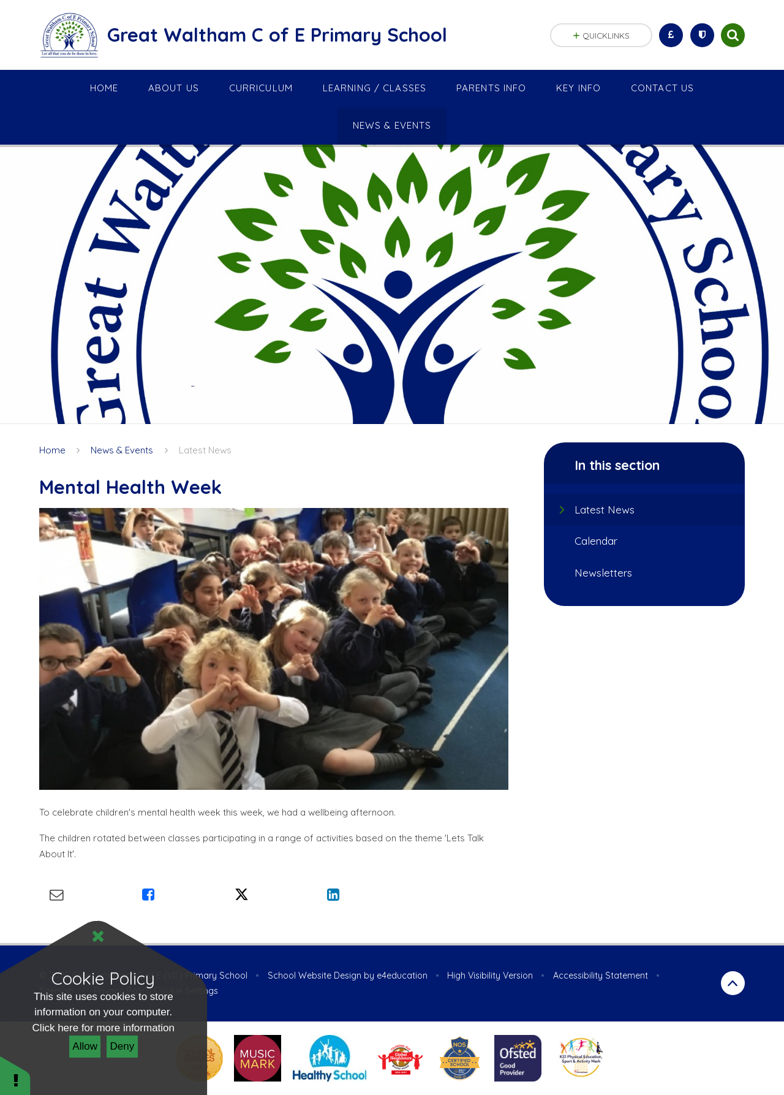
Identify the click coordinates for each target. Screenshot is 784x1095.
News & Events (122, 450)
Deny (122, 1046)
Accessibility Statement (600, 975)
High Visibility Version (490, 975)
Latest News (205, 450)
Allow (84, 1046)
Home (52, 450)
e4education (402, 975)
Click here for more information (103, 1028)
